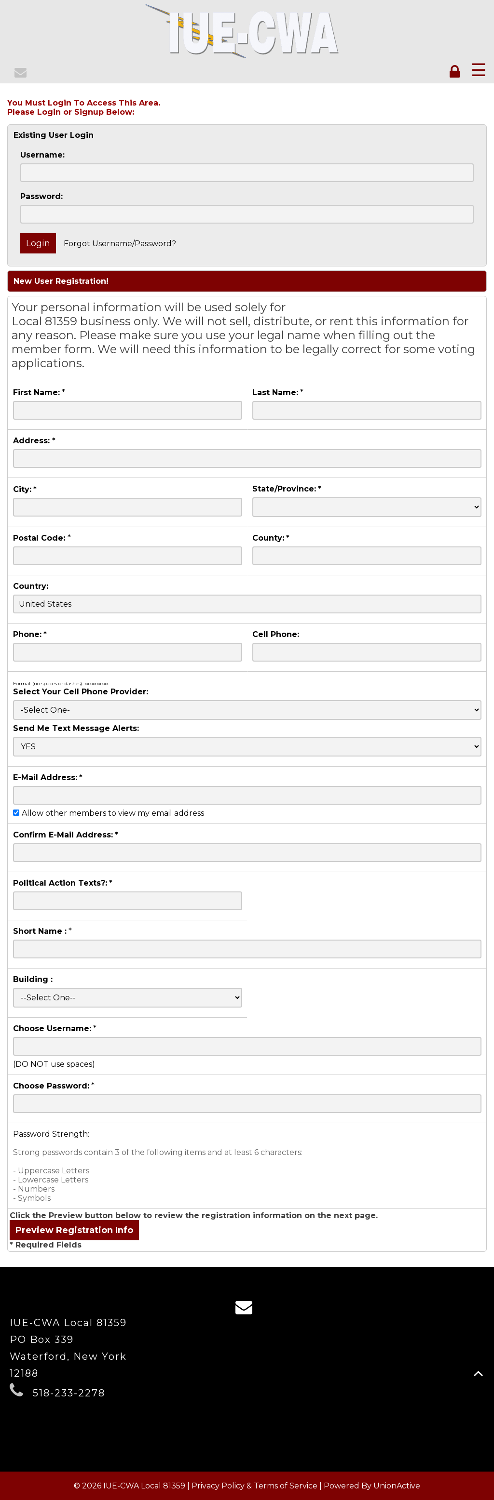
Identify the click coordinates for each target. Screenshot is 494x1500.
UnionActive (396, 1485)
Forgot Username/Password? (120, 243)
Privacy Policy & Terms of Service (254, 1485)
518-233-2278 (69, 1393)
